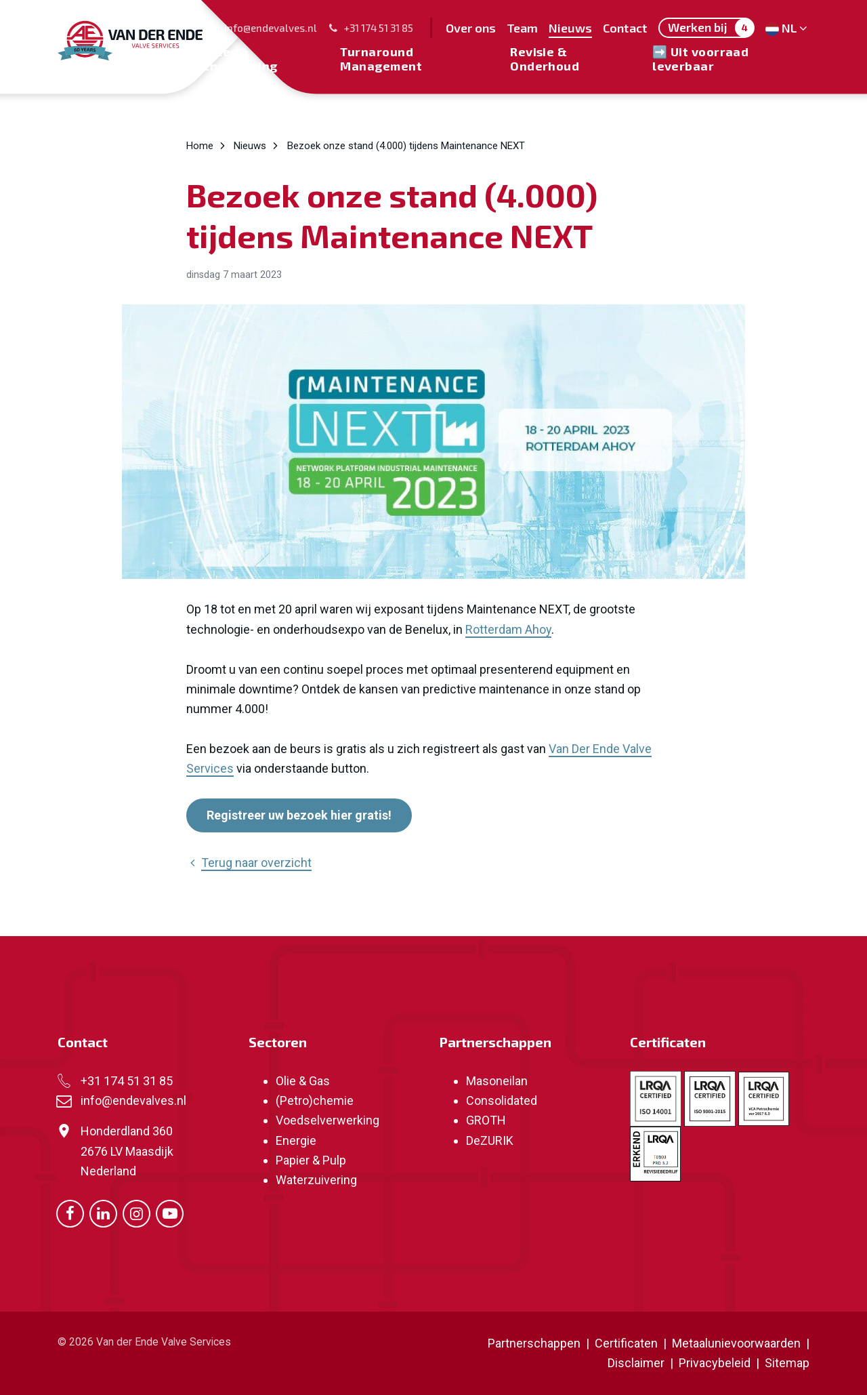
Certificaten (668, 1042)
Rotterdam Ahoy (508, 629)
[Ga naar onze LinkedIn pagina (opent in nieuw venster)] (103, 1212)
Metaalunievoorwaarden (735, 1343)
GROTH (486, 1120)
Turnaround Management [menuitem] (381, 58)
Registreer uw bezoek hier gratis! (299, 815)
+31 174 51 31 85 (370, 28)
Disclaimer (636, 1363)
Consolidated (501, 1100)
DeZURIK (489, 1140)
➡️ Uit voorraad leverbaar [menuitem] (700, 58)
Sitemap (787, 1363)
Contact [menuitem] (625, 27)
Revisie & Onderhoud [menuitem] (544, 58)
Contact (83, 1042)
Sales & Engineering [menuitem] (240, 58)
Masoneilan (497, 1081)
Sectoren (278, 1042)
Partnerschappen (495, 1042)
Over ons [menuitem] (471, 27)
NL (787, 27)
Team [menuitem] (522, 27)
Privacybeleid (716, 1363)
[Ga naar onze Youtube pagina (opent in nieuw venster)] (169, 1212)
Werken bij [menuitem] (711, 27)
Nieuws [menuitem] (570, 27)
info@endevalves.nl (263, 28)
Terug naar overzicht (249, 862)
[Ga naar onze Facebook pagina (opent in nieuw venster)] (70, 1212)
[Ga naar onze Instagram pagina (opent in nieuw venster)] (136, 1212)
